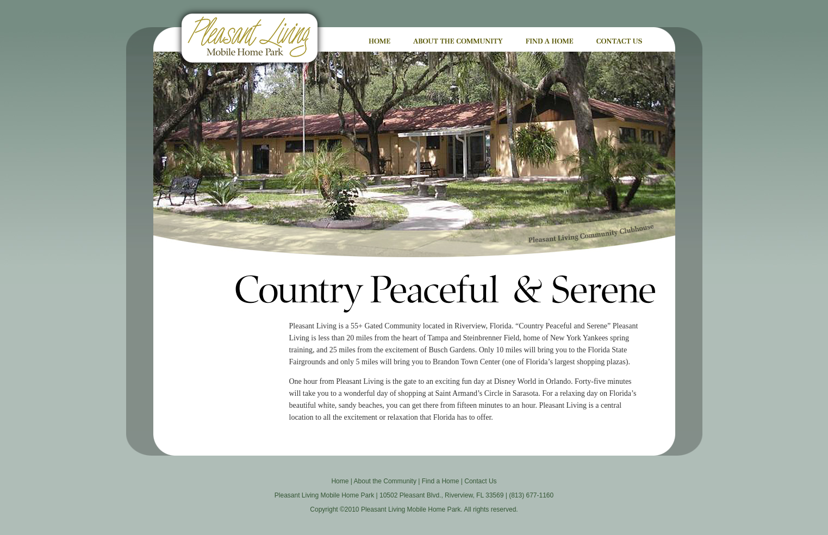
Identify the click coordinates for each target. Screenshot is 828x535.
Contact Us (480, 481)
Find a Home (440, 481)
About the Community (385, 481)
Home (339, 481)
